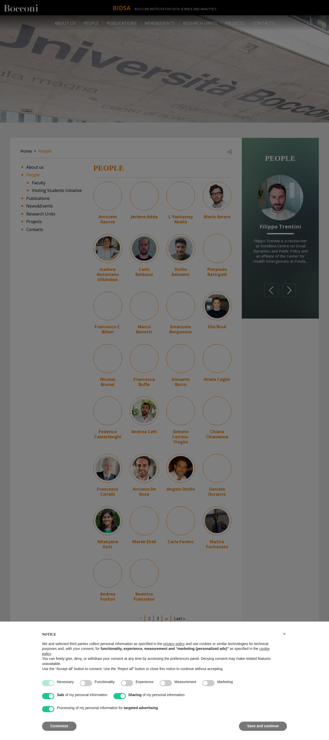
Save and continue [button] (263, 726)
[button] (284, 634)
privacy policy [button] (174, 644)
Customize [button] (59, 726)
